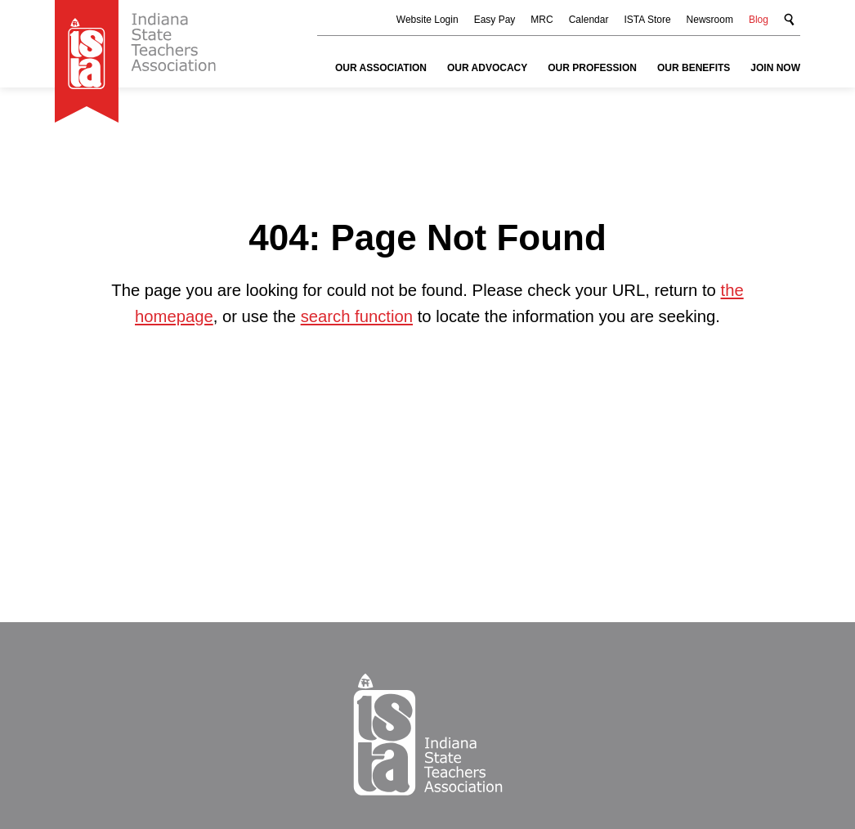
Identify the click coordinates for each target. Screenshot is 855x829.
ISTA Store (647, 19)
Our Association (381, 68)
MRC (541, 19)
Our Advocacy (487, 68)
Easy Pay (495, 19)
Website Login (427, 19)
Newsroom (710, 19)
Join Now (775, 68)
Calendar (589, 19)
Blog (758, 19)
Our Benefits (693, 68)
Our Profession (592, 68)
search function (357, 316)
